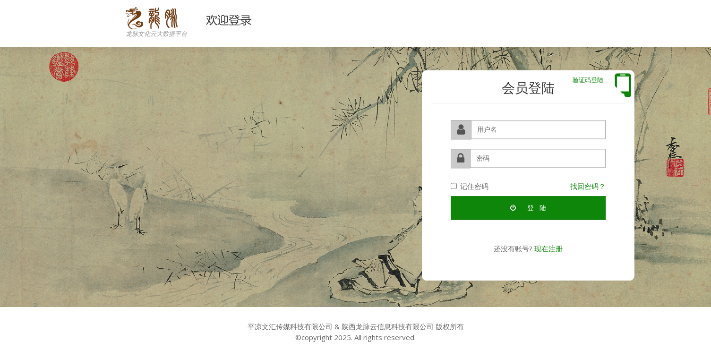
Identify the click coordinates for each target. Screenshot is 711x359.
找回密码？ (588, 185)
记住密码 (469, 185)
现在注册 (548, 248)
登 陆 (528, 207)
